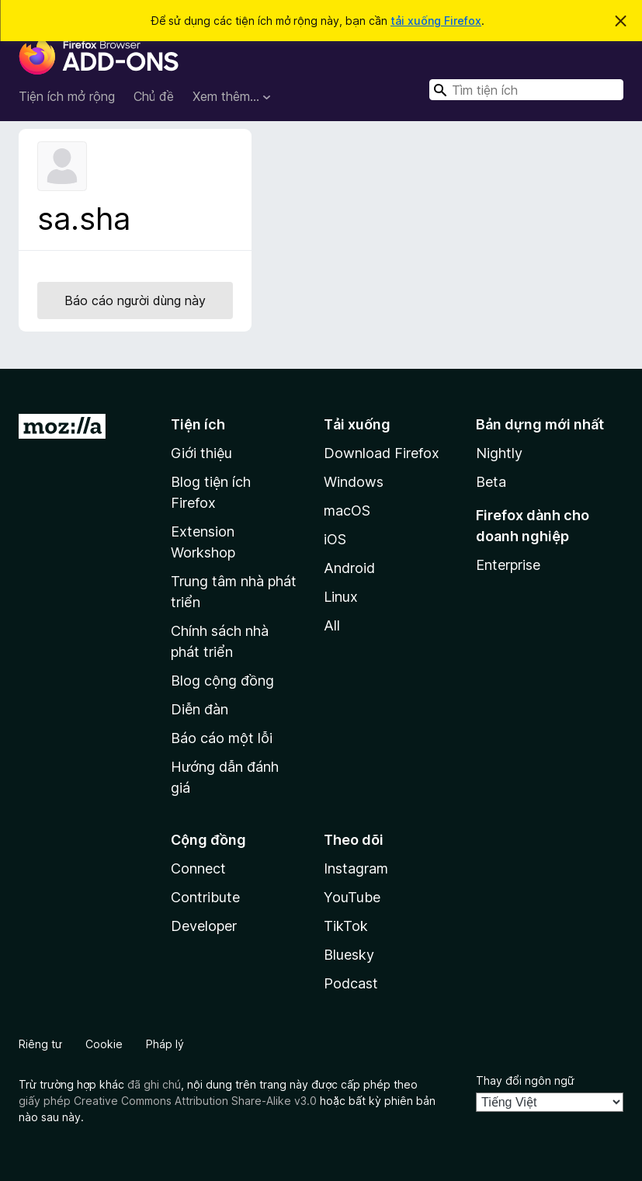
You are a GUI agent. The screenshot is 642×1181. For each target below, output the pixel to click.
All (332, 625)
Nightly (499, 453)
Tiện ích (198, 424)
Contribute (205, 897)
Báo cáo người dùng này (135, 300)
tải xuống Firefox (435, 20)
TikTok (346, 926)
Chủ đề (154, 96)
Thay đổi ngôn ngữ (525, 1080)
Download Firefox (381, 453)
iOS (335, 539)
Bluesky (349, 955)
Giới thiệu (201, 453)
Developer (204, 926)
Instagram (356, 868)
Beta (491, 482)
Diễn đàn (199, 709)
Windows (353, 482)
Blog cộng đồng (222, 680)
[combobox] (526, 89)
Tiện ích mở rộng (67, 96)
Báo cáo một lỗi (221, 738)
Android (349, 568)
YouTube (352, 897)
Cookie (104, 1044)
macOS (347, 510)
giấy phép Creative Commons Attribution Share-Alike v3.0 (168, 1100)
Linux (341, 597)
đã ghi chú (154, 1084)
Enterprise (508, 565)
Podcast (351, 983)
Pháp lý (165, 1044)
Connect (198, 868)
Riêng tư (40, 1044)
